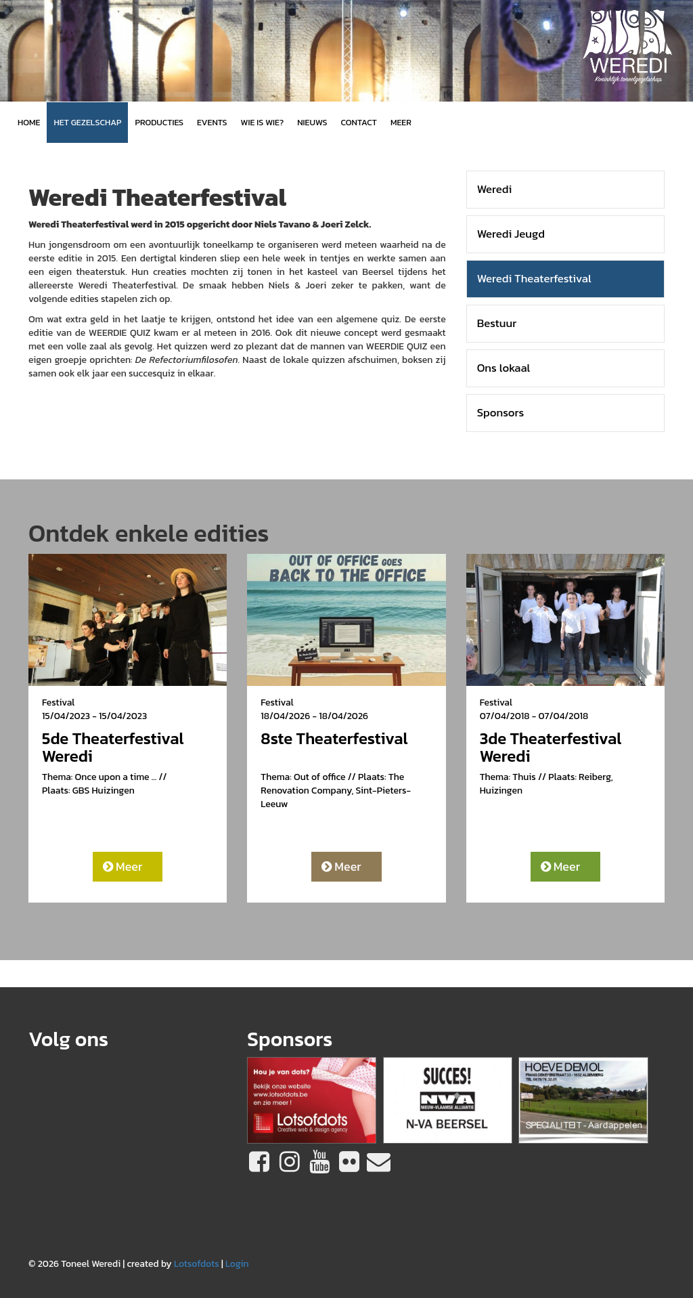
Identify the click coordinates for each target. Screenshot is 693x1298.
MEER (400, 122)
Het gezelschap (87, 122)
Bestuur (497, 323)
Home (29, 122)
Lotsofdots (196, 1264)
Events (212, 122)
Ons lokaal (504, 368)
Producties (159, 122)
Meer (123, 866)
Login (237, 1264)
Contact (359, 122)
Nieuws (312, 122)
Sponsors (500, 412)
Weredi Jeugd (511, 233)
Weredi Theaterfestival (534, 278)
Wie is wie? (262, 122)
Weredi (494, 189)
